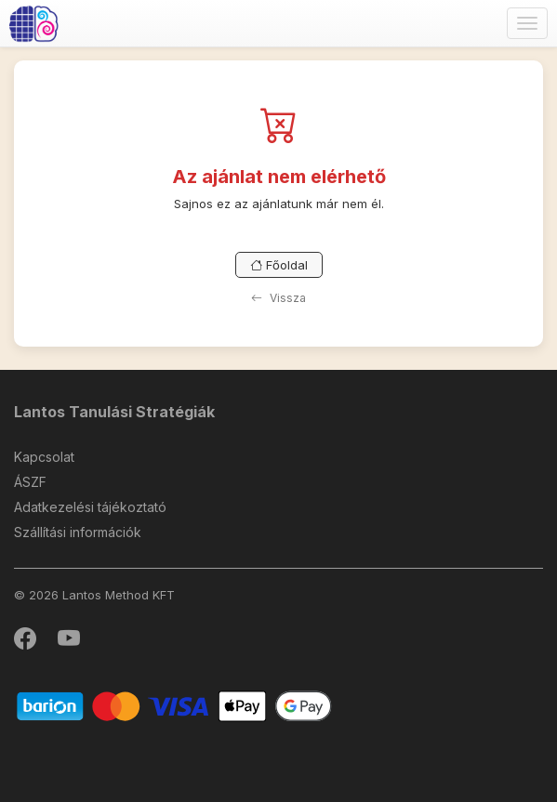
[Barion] (174, 705)
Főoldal (279, 264)
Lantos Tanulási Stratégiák (114, 411)
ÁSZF (30, 482)
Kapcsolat (44, 457)
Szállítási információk (77, 532)
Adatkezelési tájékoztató (90, 507)
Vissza (278, 298)
